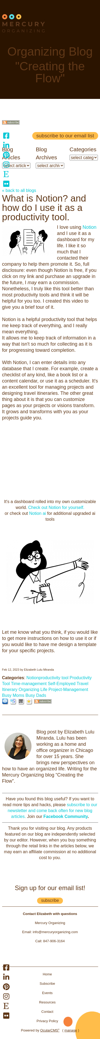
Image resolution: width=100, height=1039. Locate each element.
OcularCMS (49, 1030)
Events (47, 993)
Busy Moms (13, 695)
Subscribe (47, 984)
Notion (90, 227)
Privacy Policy (47, 1021)
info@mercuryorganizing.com (55, 932)
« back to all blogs (19, 190)
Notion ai (38, 513)
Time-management (29, 683)
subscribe (50, 900)
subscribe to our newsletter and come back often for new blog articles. (52, 810)
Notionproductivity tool (47, 677)
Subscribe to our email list (65, 135)
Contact (47, 1012)
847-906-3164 (54, 941)
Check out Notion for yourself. (55, 507)
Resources (47, 1002)
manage (71, 1030)
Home (47, 974)
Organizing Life (33, 689)
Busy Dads (36, 695)
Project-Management (68, 689)
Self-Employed (61, 683)
